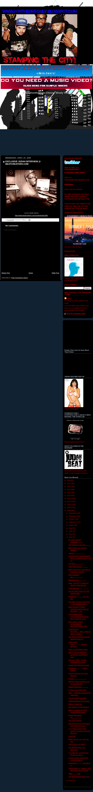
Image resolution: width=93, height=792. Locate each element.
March (71, 780)
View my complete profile (75, 314)
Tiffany (69, 298)
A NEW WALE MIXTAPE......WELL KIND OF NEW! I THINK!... (79, 632)
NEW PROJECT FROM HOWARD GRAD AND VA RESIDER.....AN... (78, 609)
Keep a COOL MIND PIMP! (78, 650)
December (73, 513)
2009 (69, 507)
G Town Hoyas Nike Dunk (77, 690)
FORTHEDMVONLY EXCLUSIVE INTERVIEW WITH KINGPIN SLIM (78, 617)
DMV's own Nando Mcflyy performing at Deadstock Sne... (78, 655)
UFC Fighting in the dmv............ (79, 545)
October (72, 519)
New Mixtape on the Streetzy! (78, 707)
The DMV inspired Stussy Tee (78, 777)
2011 (69, 501)
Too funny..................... (76, 564)
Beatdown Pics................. (77, 580)
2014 (69, 492)
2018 (69, 480)
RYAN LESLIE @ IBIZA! (76, 744)
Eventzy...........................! (77, 679)
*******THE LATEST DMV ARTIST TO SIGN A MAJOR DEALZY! (79, 731)
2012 (69, 498)
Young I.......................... (76, 553)
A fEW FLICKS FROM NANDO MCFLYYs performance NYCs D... (79, 558)
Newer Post (6, 273)
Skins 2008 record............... (78, 567)
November (73, 516)
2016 (69, 486)
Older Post (55, 273)
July (70, 528)
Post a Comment (10, 230)
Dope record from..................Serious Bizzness (77, 644)
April (71, 537)
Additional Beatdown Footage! (79, 701)
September (73, 522)
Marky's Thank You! (75, 704)
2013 (69, 495)
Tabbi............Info (74, 774)
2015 (69, 489)
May (70, 534)
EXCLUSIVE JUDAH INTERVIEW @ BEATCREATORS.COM (23, 162)
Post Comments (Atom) (19, 278)
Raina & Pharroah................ (78, 687)
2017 (69, 483)
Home (31, 273)
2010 (69, 504)
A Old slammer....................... (78, 588)
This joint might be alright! (77, 698)
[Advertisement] (30, 252)
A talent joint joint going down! (78, 665)
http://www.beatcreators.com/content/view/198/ (31, 215)
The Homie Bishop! (75, 721)
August (71, 525)
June (71, 531)
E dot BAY (72, 736)
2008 (69, 510)
